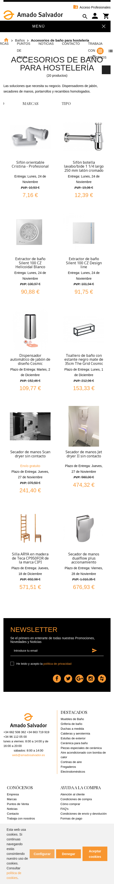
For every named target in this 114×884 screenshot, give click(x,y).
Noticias (46, 43)
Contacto (71, 43)
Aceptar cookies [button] (95, 854)
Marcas (12, 799)
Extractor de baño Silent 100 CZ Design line (84, 262)
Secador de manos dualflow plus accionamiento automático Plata (83, 560)
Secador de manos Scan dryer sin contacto (30, 454)
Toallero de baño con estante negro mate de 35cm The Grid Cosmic (83, 359)
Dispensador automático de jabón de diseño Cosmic (30, 359)
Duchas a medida (72, 728)
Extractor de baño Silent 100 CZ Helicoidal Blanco (30, 262)
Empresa (13, 794)
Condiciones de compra (76, 799)
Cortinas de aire (71, 762)
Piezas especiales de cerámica (81, 748)
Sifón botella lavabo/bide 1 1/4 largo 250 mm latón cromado (84, 166)
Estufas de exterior (73, 738)
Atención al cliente (72, 794)
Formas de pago (71, 818)
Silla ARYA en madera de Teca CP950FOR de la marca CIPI (30, 558)
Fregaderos (68, 767)
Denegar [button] (68, 854)
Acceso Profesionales (92, 7)
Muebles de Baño (72, 719)
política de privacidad (57, 663)
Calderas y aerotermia (75, 733)
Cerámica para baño (74, 743)
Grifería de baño (71, 724)
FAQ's (64, 809)
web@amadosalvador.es (28, 755)
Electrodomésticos (73, 771)
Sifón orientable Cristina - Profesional (30, 164)
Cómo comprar (70, 804)
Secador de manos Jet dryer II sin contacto (84, 454)
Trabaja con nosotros (21, 818)
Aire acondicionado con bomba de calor (83, 755)
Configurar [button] (42, 854)
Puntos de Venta (18, 804)
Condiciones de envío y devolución (83, 813)
